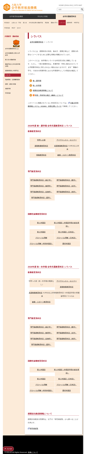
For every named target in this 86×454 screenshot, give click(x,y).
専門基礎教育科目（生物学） (41, 192)
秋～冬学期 (37, 85)
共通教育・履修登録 (12, 36)
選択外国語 (66, 244)
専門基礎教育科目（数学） (67, 180)
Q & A (18, 28)
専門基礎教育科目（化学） (67, 186)
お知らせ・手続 (16, 22)
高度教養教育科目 (61, 146)
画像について (33, 452)
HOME (61, 5)
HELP (13, 28)
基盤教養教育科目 (41, 146)
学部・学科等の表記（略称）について (49, 95)
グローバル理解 (41, 238)
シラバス (62, 22)
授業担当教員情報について (43, 90)
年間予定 (76, 22)
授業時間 (69, 22)
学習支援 (7, 28)
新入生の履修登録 (10, 59)
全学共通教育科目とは (12, 48)
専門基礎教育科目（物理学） (41, 186)
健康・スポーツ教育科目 (66, 155)
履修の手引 (54, 22)
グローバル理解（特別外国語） (41, 244)
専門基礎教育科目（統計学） (41, 180)
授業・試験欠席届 (10, 84)
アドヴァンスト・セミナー (67, 140)
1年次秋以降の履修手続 (36, 22)
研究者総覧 (34, 428)
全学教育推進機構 (16, 16)
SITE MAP (78, 5)
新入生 (25, 22)
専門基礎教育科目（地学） (67, 192)
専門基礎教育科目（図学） (41, 198)
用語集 (47, 22)
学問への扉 (41, 140)
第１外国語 (41, 223)
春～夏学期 (37, 81)
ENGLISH (68, 5)
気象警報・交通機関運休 (12, 79)
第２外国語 (41, 232)
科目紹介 (7, 22)
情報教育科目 (41, 155)
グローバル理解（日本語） (67, 238)
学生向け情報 (43, 16)
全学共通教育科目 (69, 16)
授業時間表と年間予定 (12, 70)
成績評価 (8, 88)
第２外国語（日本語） (66, 232)
